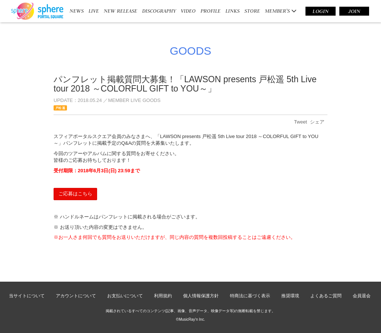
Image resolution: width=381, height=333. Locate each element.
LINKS (232, 10)
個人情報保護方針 (201, 295)
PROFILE (211, 10)
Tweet (300, 122)
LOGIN (321, 11)
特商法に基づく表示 (250, 295)
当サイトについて (27, 295)
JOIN (354, 11)
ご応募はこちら (75, 193)
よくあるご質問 (326, 295)
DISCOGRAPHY (159, 10)
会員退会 (362, 295)
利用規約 (163, 295)
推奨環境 (290, 295)
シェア (317, 122)
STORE (252, 10)
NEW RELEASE (120, 10)
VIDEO (188, 10)
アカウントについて (76, 295)
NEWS (77, 10)
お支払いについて (125, 295)
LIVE (94, 10)
